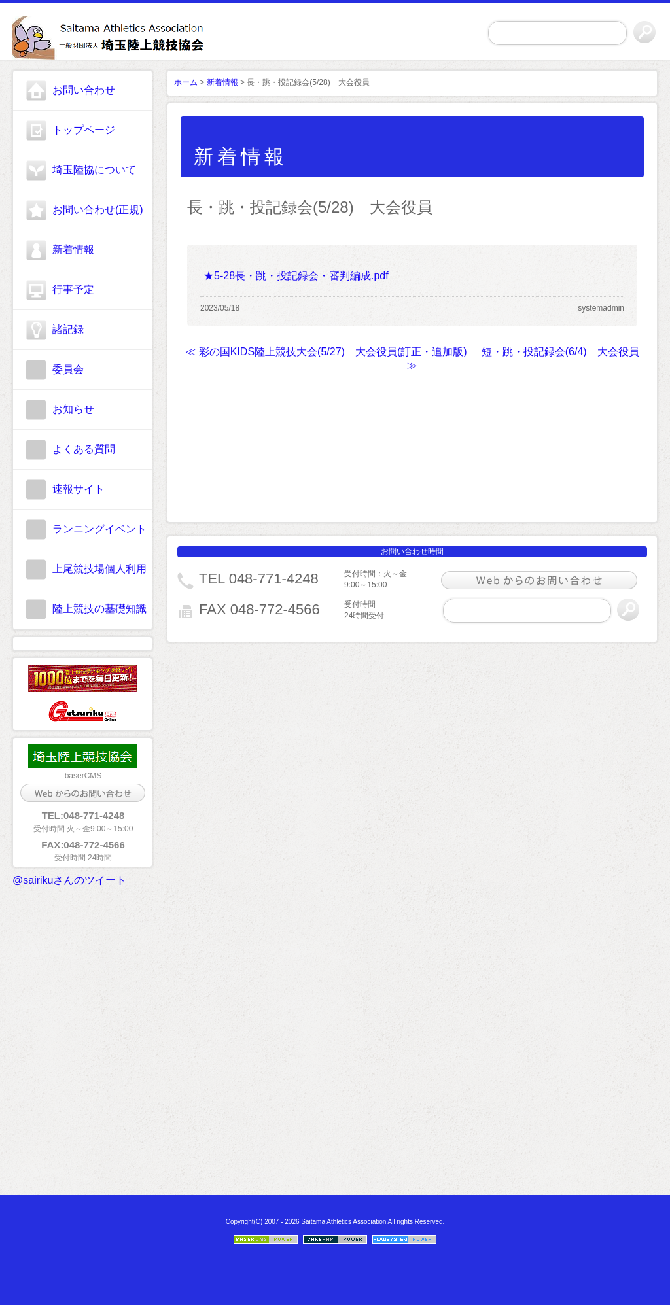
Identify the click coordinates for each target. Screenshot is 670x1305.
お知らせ (73, 409)
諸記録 (68, 329)
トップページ (83, 129)
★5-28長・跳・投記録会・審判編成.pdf (296, 275)
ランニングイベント (99, 528)
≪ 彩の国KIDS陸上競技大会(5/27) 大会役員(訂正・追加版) (326, 351)
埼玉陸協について (94, 169)
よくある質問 (83, 449)
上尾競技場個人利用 (99, 568)
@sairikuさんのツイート (69, 880)
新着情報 (73, 249)
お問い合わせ (83, 90)
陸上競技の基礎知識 (99, 608)
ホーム (186, 82)
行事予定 (73, 289)
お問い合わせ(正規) (97, 209)
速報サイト (78, 489)
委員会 (68, 369)
